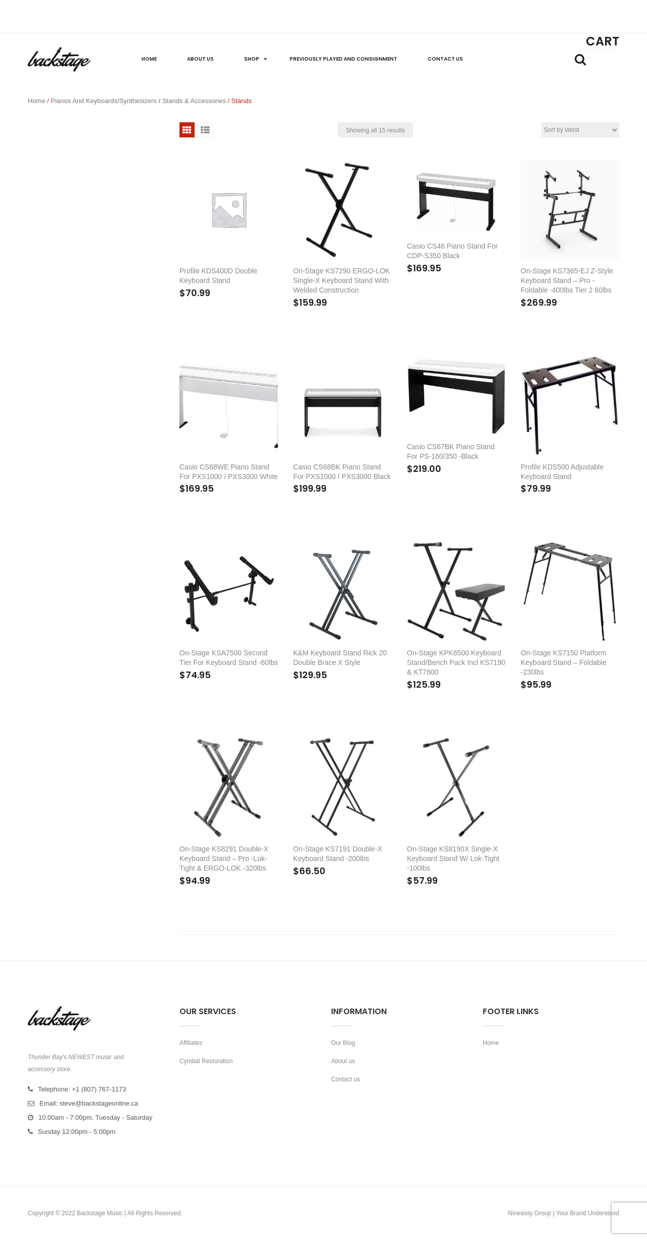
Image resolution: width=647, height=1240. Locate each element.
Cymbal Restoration (206, 1061)
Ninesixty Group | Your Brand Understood (563, 1213)
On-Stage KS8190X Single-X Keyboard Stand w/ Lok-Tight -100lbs (453, 858)
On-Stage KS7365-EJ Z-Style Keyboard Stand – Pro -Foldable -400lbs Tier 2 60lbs (567, 280)
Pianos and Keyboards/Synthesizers (104, 101)
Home (36, 101)
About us (343, 1061)
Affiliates (190, 1042)
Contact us (345, 1079)
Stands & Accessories (194, 101)
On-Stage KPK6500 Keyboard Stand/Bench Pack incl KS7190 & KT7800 (456, 662)
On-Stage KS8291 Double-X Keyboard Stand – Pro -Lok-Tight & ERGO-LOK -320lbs (223, 858)
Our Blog (343, 1042)
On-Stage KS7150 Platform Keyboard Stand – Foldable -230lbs (564, 662)
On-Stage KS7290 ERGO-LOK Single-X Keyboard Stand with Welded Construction (341, 280)
